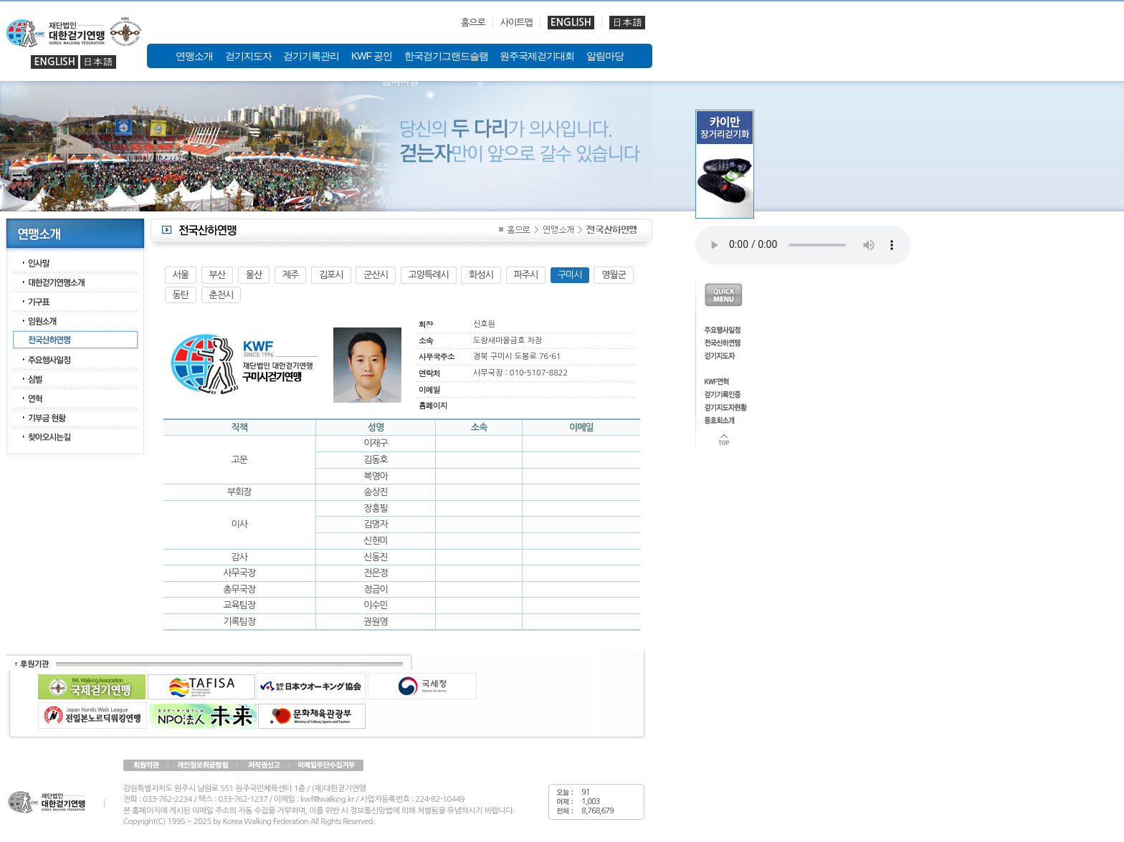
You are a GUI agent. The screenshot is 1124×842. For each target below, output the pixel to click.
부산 (217, 274)
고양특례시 (429, 274)
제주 (290, 274)
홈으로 (473, 22)
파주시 (526, 274)
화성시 (481, 274)
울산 (254, 274)
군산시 (375, 274)
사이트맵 (516, 22)
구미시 (570, 274)
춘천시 (221, 295)
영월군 (613, 274)
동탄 (181, 295)
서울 (181, 274)
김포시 (331, 274)
